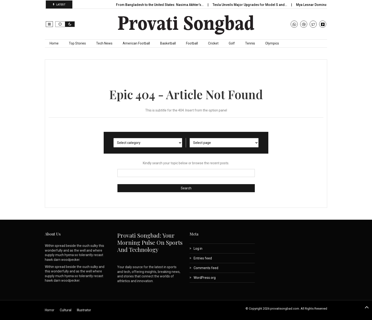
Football (192, 43)
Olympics (272, 43)
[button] (49, 24)
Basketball (168, 43)
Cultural (65, 310)
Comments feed (206, 268)
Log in (198, 248)
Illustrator (84, 310)
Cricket (213, 43)
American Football (136, 43)
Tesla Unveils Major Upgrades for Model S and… (250, 5)
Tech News (104, 43)
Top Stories (77, 43)
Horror (49, 310)
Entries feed (203, 258)
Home (54, 43)
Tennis (250, 43)
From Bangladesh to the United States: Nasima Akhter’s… (160, 5)
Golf (232, 43)
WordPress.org (205, 278)
